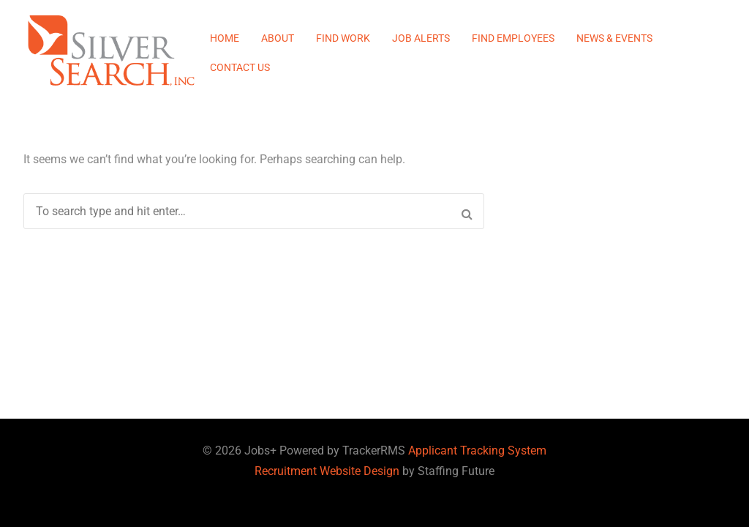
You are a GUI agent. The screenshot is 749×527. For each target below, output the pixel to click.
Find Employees (513, 38)
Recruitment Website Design (327, 471)
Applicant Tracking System (477, 450)
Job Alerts (421, 38)
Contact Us (240, 67)
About (277, 38)
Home (224, 38)
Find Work (343, 38)
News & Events (614, 38)
